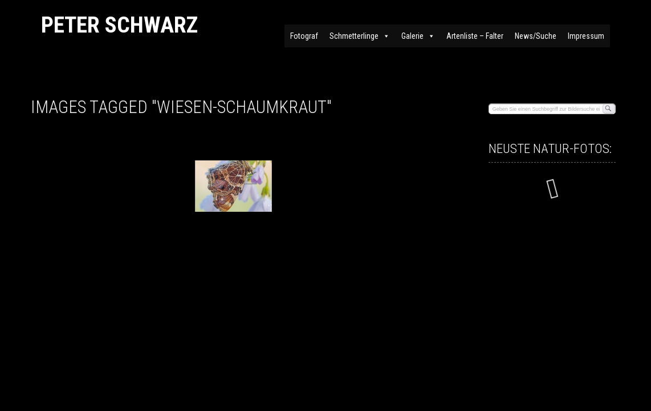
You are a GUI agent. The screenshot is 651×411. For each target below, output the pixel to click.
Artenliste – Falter (474, 36)
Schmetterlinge (359, 36)
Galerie (418, 36)
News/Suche (535, 36)
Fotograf (304, 36)
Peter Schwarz (119, 24)
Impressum (586, 36)
